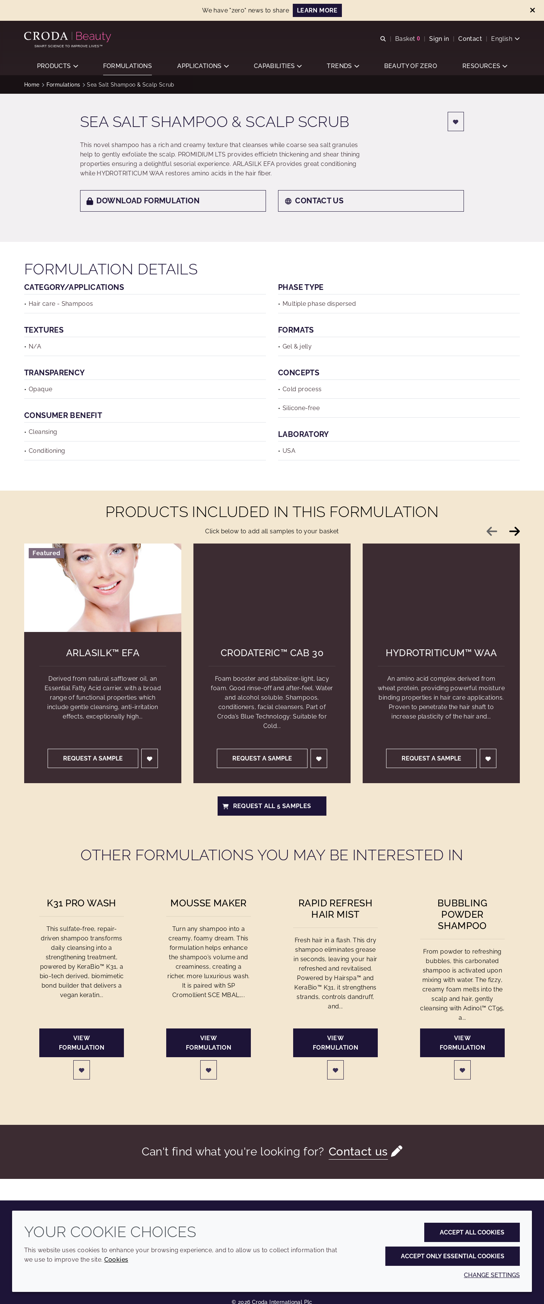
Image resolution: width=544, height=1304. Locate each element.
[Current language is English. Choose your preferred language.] (505, 38)
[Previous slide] (492, 532)
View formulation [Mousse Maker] (208, 1043)
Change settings (492, 1275)
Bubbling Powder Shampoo (462, 915)
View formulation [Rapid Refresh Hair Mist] (335, 1043)
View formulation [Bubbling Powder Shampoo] (462, 1043)
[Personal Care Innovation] (68, 37)
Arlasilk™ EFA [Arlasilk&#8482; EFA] (102, 653)
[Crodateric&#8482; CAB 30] (272, 588)
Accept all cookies (472, 1232)
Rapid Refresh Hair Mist (335, 909)
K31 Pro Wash (81, 903)
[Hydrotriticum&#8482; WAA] (441, 588)
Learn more (317, 10)
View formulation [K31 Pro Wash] (81, 1043)
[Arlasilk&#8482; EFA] (102, 588)
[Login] (456, 122)
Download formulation (143, 201)
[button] (57, 66)
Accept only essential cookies (452, 1256)
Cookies (116, 1259)
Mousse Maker (208, 903)
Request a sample (93, 759)
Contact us (313, 201)
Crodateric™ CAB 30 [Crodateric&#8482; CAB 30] (272, 653)
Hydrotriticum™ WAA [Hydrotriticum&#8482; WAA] (441, 653)
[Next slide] (514, 532)
